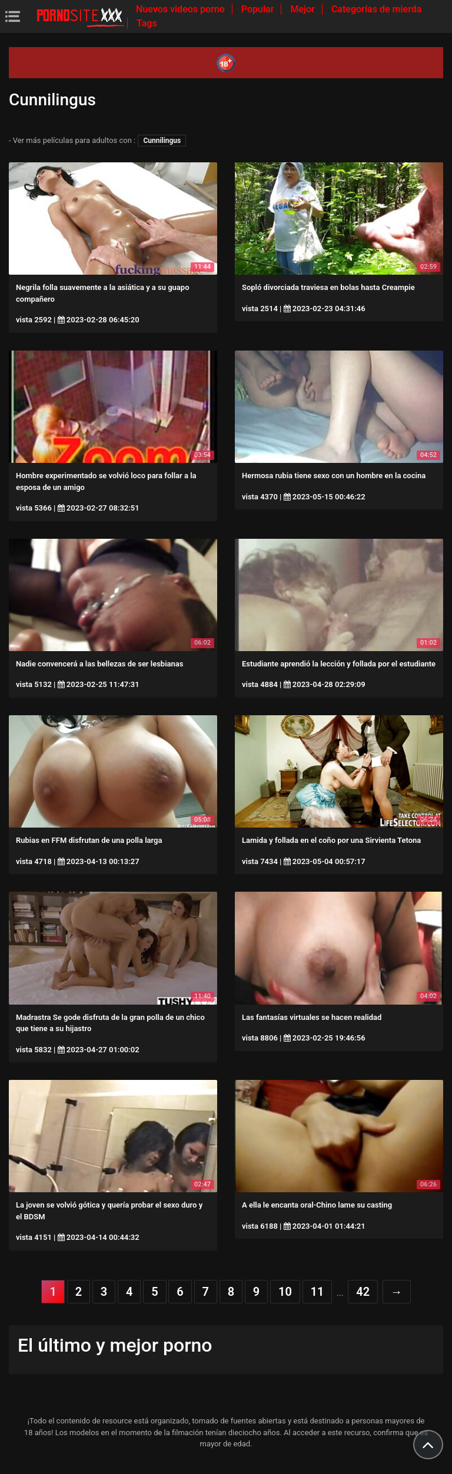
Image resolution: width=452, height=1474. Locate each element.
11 (317, 1292)
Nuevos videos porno (181, 9)
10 (285, 1292)
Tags (147, 23)
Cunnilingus (162, 140)
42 (363, 1292)
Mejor (303, 9)
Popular (259, 9)
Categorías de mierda (376, 9)
